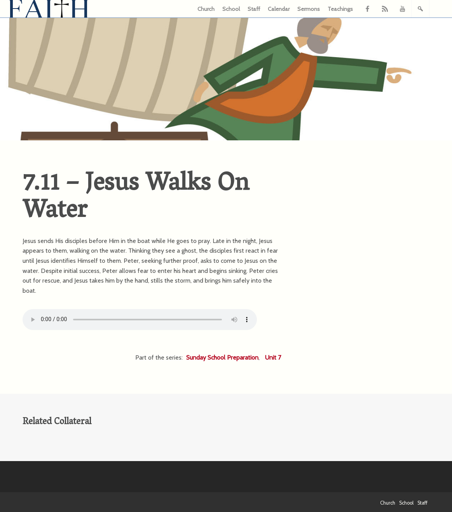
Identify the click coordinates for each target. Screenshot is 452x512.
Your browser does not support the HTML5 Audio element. (140, 319)
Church (206, 8)
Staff (254, 8)
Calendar (279, 8)
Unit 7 (273, 357)
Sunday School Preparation (222, 357)
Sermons (308, 8)
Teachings (340, 8)
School (231, 8)
